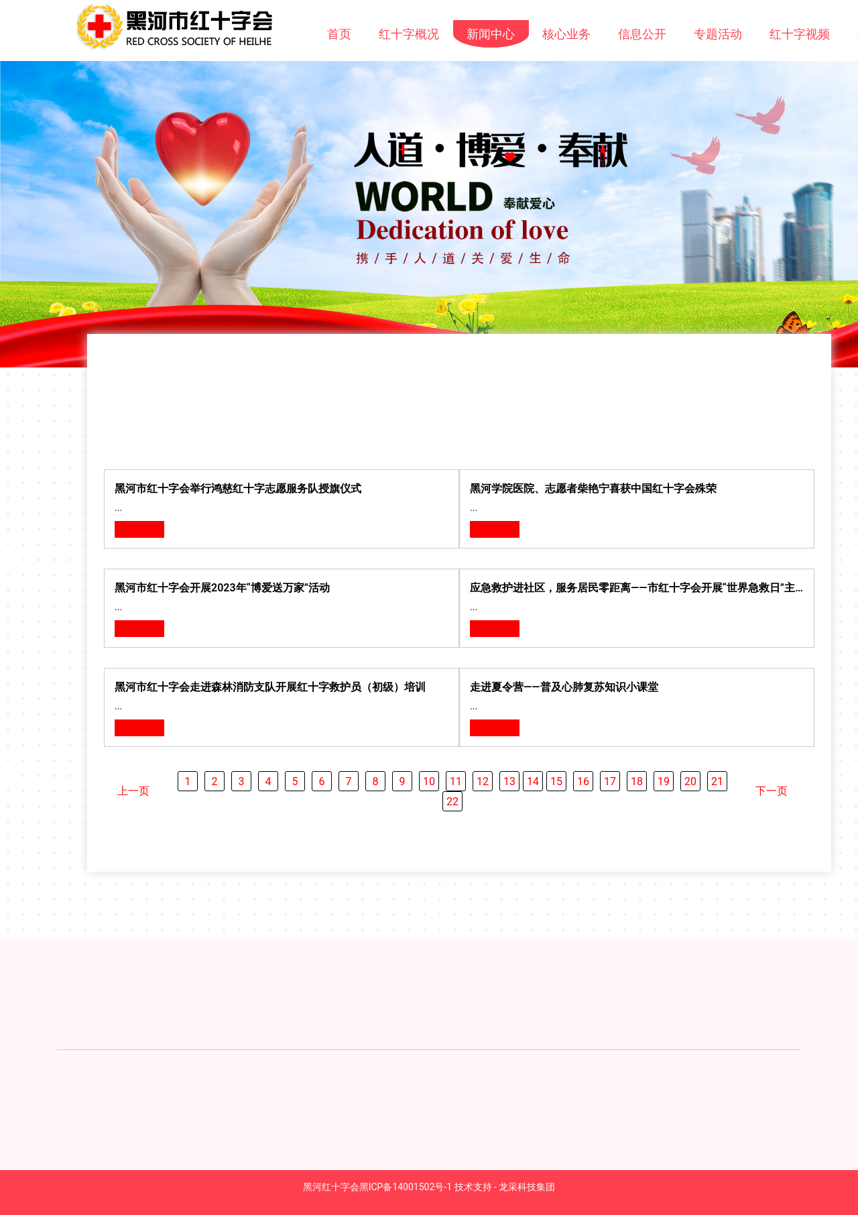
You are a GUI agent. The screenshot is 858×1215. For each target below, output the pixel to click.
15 (556, 781)
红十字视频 (800, 34)
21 (717, 781)
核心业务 (566, 34)
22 (452, 801)
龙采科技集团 (527, 1186)
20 (690, 781)
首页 (339, 34)
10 (429, 781)
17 (610, 781)
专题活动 (718, 34)
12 (483, 781)
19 (664, 781)
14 (533, 781)
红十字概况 (409, 34)
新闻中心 (491, 34)
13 (509, 781)
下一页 (771, 791)
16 (583, 781)
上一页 (133, 791)
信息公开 (642, 34)
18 (637, 781)
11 (456, 781)
